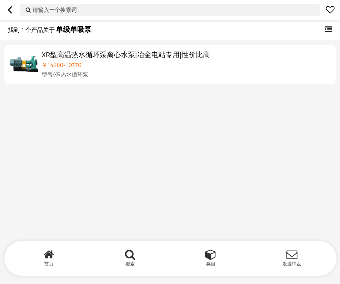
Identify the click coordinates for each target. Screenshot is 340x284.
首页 (49, 263)
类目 (211, 263)
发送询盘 (291, 263)
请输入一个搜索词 (55, 10)
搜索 (130, 263)
